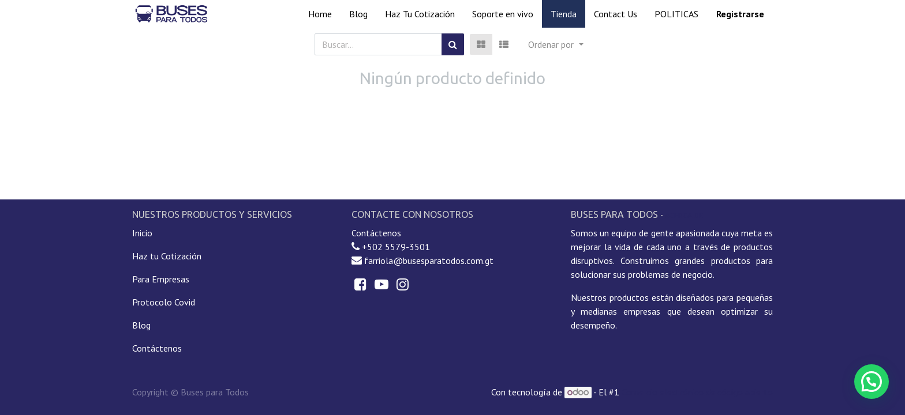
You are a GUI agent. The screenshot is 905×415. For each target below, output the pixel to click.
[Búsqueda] (453, 44)
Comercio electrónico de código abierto (697, 392)
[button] (555, 44)
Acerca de (684, 215)
